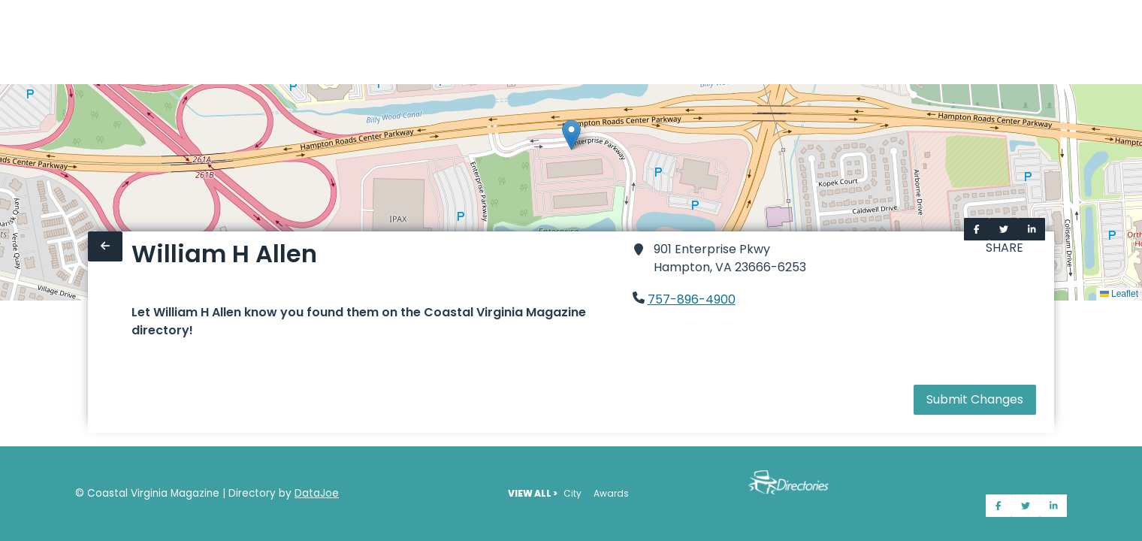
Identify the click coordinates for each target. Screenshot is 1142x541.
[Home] (9, 42)
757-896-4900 (692, 299)
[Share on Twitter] (1003, 229)
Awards (611, 493)
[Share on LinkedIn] (1032, 229)
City (572, 493)
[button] (571, 134)
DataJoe (317, 493)
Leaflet (1119, 294)
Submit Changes (974, 399)
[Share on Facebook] (976, 229)
